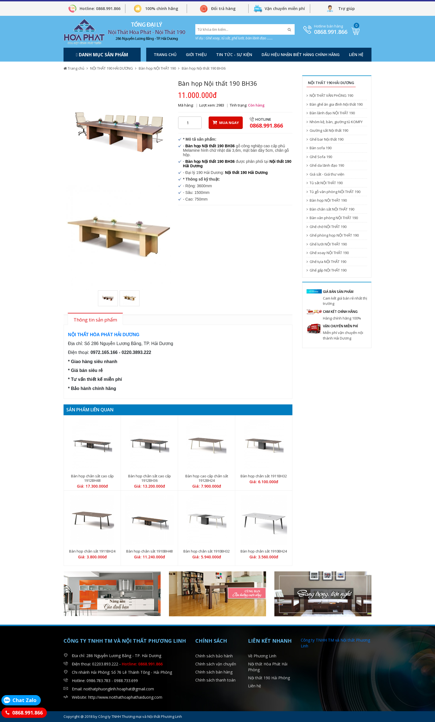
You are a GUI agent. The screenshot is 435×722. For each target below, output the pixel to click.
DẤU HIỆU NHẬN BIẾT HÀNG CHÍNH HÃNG (301, 54)
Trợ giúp (346, 8)
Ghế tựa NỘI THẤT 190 (326, 261)
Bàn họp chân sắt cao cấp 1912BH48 (92, 478)
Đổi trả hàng (223, 8)
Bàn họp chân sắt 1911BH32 (264, 476)
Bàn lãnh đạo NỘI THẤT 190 (331, 112)
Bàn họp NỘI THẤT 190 (157, 68)
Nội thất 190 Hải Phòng (269, 677)
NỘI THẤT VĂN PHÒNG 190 (330, 95)
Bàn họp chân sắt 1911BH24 (92, 551)
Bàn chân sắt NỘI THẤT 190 (330, 209)
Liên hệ (356, 54)
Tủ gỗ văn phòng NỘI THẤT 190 (333, 191)
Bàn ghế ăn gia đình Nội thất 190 (335, 104)
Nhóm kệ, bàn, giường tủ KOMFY (335, 121)
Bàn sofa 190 (319, 147)
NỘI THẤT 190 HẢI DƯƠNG (111, 68)
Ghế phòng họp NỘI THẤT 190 (333, 235)
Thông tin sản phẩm (95, 319)
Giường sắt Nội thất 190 (327, 130)
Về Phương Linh (262, 655)
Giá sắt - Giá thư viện (325, 174)
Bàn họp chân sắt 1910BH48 (149, 551)
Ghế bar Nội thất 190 (325, 139)
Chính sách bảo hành (214, 655)
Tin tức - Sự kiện (234, 54)
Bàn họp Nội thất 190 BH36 (204, 68)
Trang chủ (165, 54)
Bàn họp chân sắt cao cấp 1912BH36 (149, 478)
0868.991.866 (330, 32)
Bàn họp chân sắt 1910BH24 (264, 551)
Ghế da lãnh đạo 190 (325, 165)
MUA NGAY (226, 122)
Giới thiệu (196, 54)
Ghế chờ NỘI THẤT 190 (327, 226)
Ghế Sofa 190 (319, 156)
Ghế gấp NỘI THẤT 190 (327, 270)
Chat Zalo (24, 700)
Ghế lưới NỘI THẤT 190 (327, 244)
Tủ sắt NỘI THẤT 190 (325, 182)
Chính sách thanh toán (215, 680)
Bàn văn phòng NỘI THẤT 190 (332, 217)
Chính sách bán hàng (213, 672)
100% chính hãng (161, 8)
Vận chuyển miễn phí (285, 8)
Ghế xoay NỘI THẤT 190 (328, 252)
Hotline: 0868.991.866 (100, 8)
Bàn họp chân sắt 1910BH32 (206, 551)
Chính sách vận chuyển (215, 664)
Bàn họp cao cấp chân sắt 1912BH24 (206, 478)
